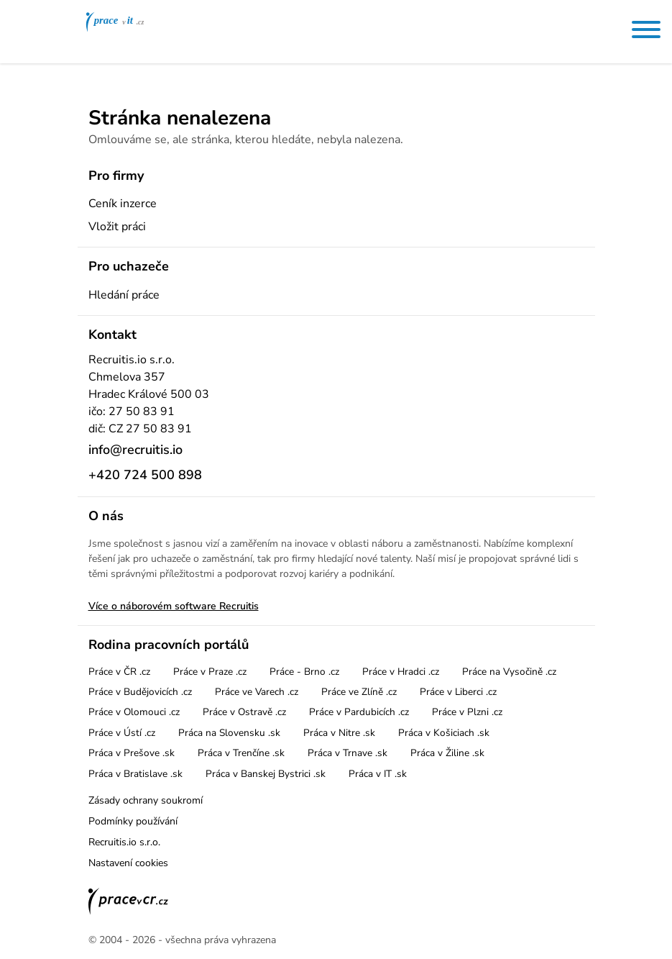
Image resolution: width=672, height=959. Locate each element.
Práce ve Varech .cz (256, 692)
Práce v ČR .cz (119, 671)
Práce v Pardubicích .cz (359, 712)
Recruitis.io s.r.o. (124, 842)
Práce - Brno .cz (304, 671)
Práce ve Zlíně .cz (359, 692)
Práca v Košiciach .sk (443, 733)
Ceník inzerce (122, 204)
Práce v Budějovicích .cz (140, 692)
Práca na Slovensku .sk (229, 733)
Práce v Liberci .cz (458, 692)
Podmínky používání (133, 821)
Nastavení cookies (128, 863)
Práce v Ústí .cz (121, 733)
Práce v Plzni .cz (467, 712)
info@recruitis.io (135, 449)
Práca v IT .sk (378, 774)
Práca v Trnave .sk (347, 753)
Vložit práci (117, 227)
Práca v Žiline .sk (447, 753)
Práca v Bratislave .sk (135, 774)
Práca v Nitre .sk (339, 733)
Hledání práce (124, 295)
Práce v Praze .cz (210, 671)
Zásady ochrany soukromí (145, 800)
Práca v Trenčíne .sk (241, 753)
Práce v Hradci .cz (400, 671)
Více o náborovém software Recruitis (173, 606)
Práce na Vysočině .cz (509, 671)
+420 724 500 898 (145, 474)
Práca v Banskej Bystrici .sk (266, 774)
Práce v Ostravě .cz (244, 712)
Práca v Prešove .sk (131, 753)
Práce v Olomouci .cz (134, 712)
